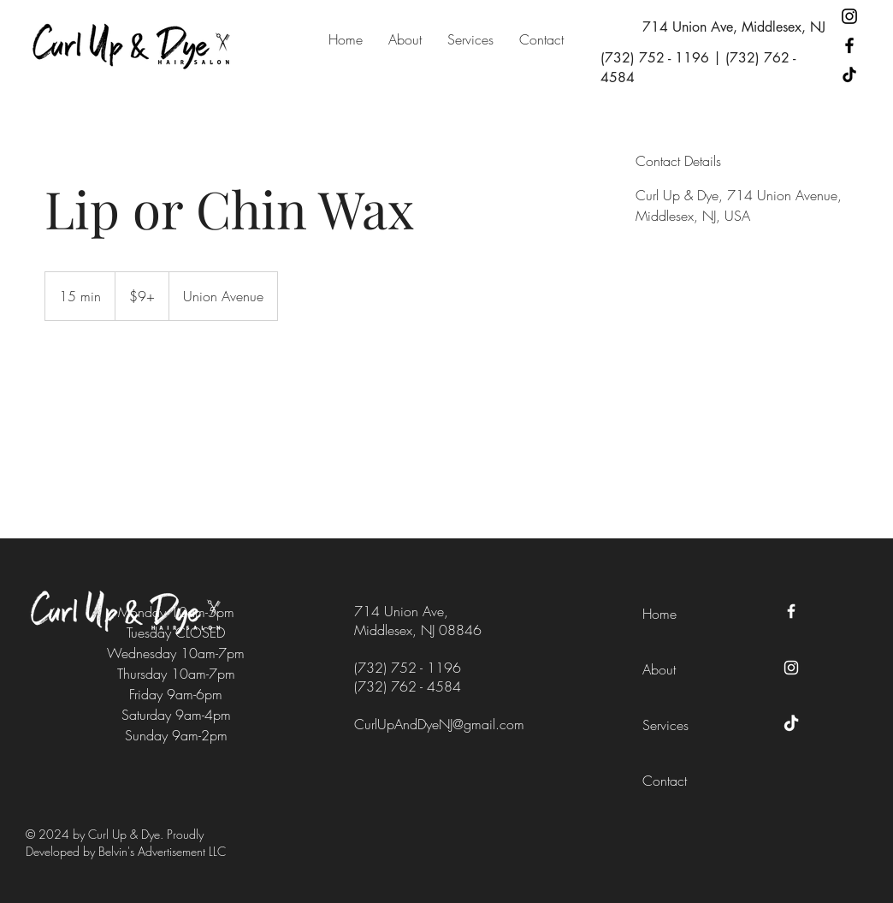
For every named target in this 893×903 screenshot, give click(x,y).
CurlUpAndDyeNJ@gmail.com (439, 724)
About (659, 669)
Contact (664, 780)
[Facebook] (849, 45)
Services (665, 725)
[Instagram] (849, 16)
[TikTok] (849, 74)
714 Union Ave (399, 611)
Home (659, 613)
